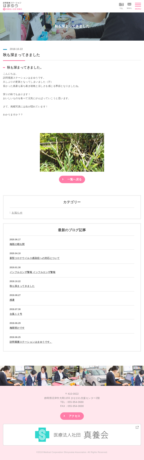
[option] (66, 376)
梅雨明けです (17, 328)
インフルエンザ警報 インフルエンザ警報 (32, 272)
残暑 (12, 300)
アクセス (74, 416)
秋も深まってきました (22, 286)
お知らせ (17, 212)
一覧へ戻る (74, 179)
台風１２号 (16, 314)
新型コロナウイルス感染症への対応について (35, 258)
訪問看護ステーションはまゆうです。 (31, 342)
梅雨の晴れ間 (17, 244)
